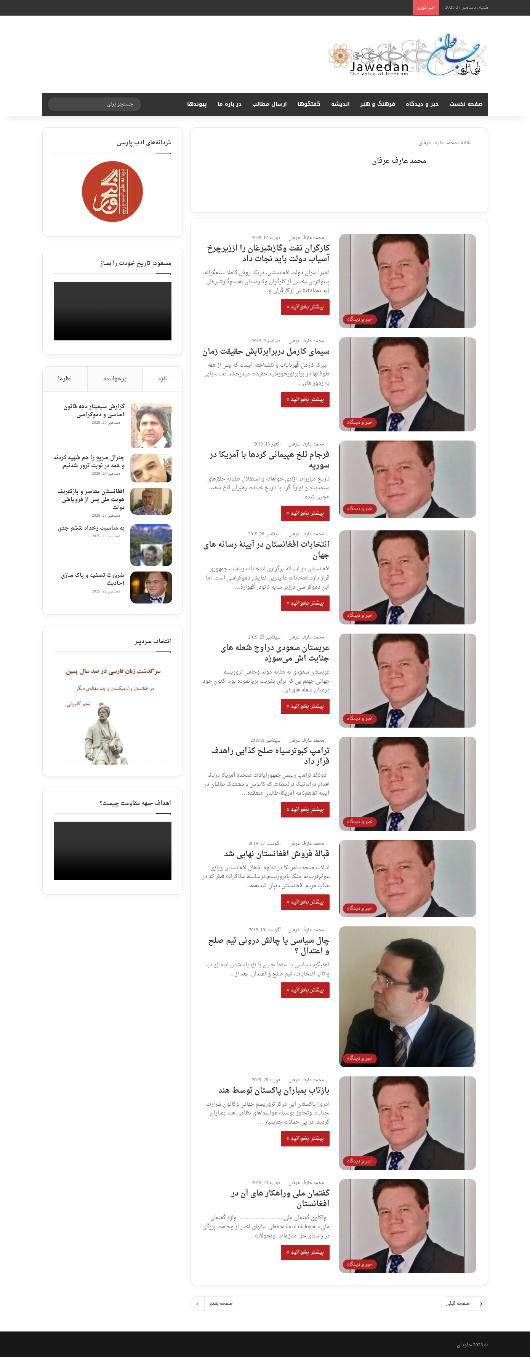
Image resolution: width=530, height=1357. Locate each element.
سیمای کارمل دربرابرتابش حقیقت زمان (266, 349)
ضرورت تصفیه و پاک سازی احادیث (91, 583)
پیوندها (197, 104)
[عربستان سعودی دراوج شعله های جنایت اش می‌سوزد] (407, 678)
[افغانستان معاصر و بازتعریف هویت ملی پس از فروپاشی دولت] (150, 504)
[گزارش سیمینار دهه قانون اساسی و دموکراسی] (150, 426)
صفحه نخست (466, 104)
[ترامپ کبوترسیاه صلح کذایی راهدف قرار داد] (407, 781)
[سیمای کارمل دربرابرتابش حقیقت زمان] (407, 382)
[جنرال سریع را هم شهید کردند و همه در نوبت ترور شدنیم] (150, 469)
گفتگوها (309, 104)
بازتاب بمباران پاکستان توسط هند (274, 1088)
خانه (468, 143)
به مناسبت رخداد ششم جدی (90, 532)
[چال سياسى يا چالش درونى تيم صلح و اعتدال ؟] (407, 994)
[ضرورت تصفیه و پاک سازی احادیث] (150, 591)
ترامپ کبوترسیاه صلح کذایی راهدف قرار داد (270, 754)
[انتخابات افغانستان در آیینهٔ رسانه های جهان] (407, 575)
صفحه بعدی (214, 1302)
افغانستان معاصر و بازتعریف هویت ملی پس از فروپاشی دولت (89, 503)
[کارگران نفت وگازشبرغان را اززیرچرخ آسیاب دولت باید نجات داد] (407, 279)
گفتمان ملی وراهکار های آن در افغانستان (280, 1197)
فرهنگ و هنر (377, 104)
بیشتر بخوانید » (305, 305)
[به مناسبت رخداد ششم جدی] (150, 549)
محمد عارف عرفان (399, 161)
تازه (162, 379)
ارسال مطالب (269, 104)
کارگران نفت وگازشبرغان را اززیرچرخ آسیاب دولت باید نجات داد (268, 251)
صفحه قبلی (464, 1302)
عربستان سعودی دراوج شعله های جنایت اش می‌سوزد (275, 651)
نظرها (65, 379)
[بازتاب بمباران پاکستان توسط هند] (407, 1121)
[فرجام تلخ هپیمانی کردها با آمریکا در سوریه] (407, 477)
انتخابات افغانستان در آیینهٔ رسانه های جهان (266, 547)
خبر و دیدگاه (422, 104)
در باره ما (230, 104)
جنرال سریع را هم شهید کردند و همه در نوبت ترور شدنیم (93, 466)
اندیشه (340, 104)
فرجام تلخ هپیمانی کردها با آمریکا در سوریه (270, 458)
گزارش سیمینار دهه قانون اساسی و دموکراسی (92, 411)
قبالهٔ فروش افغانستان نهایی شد (277, 852)
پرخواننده (114, 379)
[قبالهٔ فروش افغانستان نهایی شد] (407, 876)
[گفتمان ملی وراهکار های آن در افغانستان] (407, 1224)
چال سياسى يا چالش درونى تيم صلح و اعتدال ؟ (269, 943)
